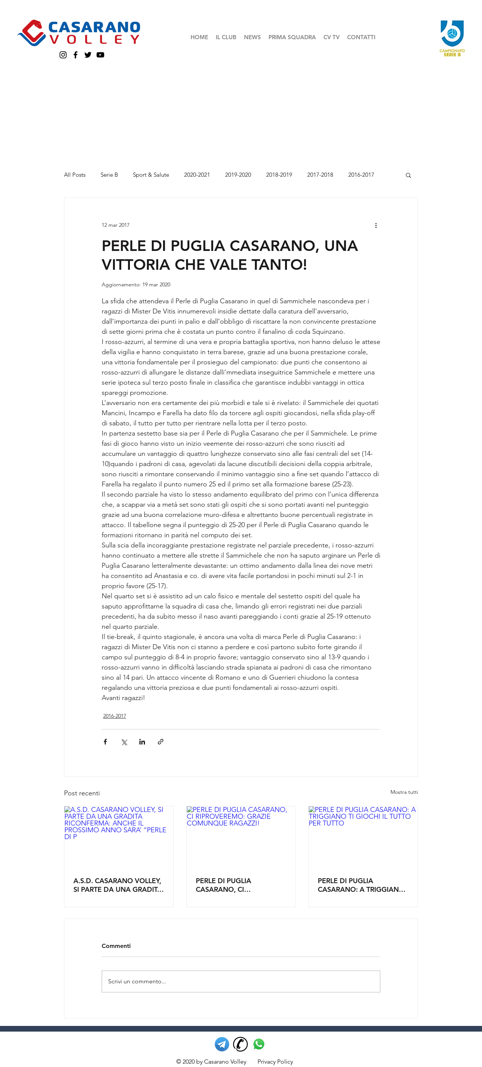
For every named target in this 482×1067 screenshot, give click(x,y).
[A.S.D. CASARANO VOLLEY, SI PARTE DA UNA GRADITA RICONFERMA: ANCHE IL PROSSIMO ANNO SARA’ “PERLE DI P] (118, 836)
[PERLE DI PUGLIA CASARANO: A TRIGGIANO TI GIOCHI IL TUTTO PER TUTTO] (363, 836)
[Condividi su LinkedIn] (142, 741)
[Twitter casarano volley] (88, 55)
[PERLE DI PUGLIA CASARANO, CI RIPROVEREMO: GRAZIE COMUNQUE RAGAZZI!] (241, 836)
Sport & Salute (151, 174)
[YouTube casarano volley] (100, 55)
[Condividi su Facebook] (105, 741)
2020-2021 (197, 174)
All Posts (74, 174)
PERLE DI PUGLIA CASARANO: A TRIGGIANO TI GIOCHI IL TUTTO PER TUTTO (361, 885)
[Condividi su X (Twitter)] (123, 741)
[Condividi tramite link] (160, 741)
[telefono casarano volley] (240, 1044)
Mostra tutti (404, 792)
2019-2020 (238, 174)
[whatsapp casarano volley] (259, 1044)
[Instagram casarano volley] (63, 55)
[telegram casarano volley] (222, 1044)
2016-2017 (361, 174)
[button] (226, 37)
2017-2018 (320, 174)
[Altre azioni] (375, 224)
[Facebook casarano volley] (75, 55)
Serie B (109, 174)
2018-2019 (279, 174)
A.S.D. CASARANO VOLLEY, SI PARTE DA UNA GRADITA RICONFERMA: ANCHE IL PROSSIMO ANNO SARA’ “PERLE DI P (117, 885)
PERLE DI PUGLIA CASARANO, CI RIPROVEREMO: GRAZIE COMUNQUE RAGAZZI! (234, 885)
